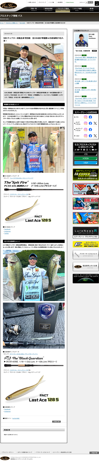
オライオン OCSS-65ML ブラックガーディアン (24, 354)
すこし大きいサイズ (89, 2)
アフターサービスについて (42, 452)
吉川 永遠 (22, 23)
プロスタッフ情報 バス (12, 23)
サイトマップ (42, 2)
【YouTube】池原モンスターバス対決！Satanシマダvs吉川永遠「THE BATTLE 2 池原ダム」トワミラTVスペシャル (85, 101)
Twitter (6, 233)
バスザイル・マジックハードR (19, 194)
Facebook (7, 229)
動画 (91, 9)
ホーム (1, 23)
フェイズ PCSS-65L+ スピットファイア (21, 178)
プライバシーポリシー (8, 452)
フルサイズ (91, 2)
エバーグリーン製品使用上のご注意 (61, 452)
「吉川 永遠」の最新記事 (82, 51)
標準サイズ (86, 2)
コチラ (32, 97)
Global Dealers (70, 2)
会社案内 (60, 2)
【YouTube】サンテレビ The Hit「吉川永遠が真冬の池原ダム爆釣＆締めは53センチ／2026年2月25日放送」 (85, 71)
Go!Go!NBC (16, 418)
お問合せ (32, 2)
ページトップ (56, 422)
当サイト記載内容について (25, 452)
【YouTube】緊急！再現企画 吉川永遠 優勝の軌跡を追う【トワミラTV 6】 (86, 59)
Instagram (7, 231)
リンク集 (52, 2)
